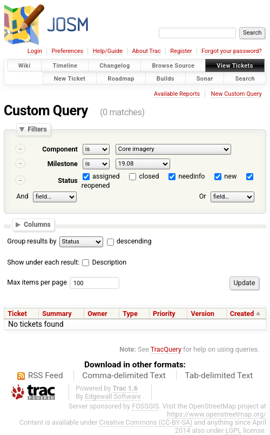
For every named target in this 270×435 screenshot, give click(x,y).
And (22, 197)
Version (202, 313)
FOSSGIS (145, 406)
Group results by (31, 241)
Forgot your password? (231, 51)
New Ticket (70, 78)
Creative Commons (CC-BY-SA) (146, 422)
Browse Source (173, 65)
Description (104, 262)
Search (245, 78)
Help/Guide (108, 51)
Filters (37, 130)
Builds (165, 78)
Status (68, 180)
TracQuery (166, 349)
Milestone (63, 164)
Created (242, 313)
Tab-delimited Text (219, 375)
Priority (164, 313)
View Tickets (235, 65)
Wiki (24, 65)
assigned (106, 176)
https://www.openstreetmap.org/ (216, 414)
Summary (56, 313)
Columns (37, 224)
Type (130, 313)
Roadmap (120, 78)
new (230, 176)
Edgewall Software (113, 396)
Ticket (17, 313)
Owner (97, 313)
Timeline (64, 65)
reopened (96, 185)
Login (35, 51)
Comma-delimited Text (124, 375)
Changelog (114, 65)
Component (60, 149)
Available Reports (177, 93)
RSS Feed (45, 375)
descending (134, 241)
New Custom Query (236, 93)
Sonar (205, 78)
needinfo (191, 176)
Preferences (67, 51)
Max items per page (37, 282)
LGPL (233, 430)
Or (202, 197)
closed (149, 176)
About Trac (146, 51)
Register (181, 51)
